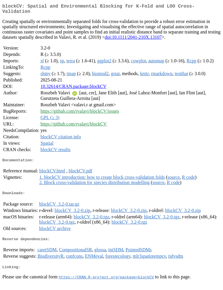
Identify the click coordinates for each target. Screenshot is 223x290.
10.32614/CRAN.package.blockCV (73, 88)
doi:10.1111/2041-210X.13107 (133, 39)
